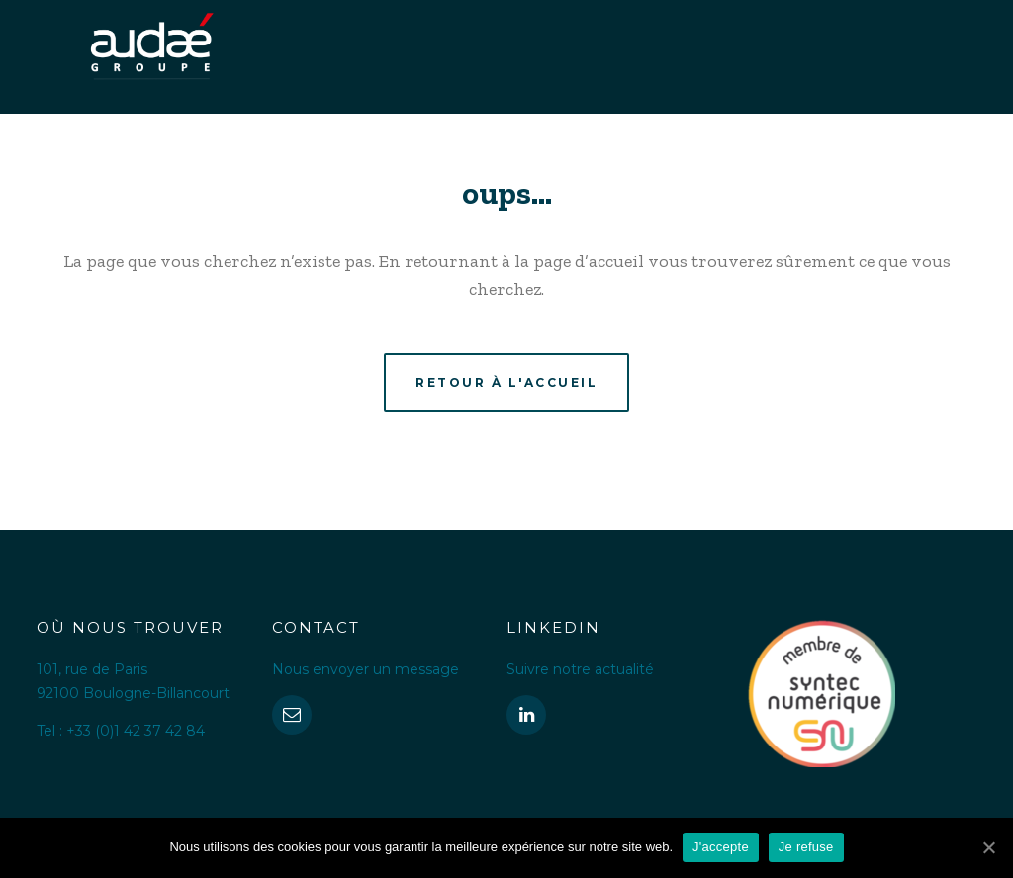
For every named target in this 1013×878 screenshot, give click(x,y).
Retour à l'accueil (506, 382)
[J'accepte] (988, 847)
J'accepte (720, 846)
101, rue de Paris (92, 669)
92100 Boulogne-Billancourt (133, 693)
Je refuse (806, 846)
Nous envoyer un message (365, 669)
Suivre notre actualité (580, 669)
